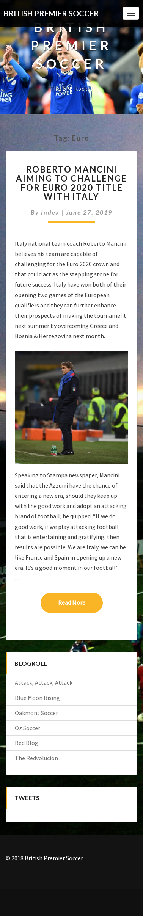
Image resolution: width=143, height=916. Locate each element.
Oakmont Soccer (36, 713)
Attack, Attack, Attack (43, 682)
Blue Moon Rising (37, 697)
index (50, 212)
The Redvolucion (36, 758)
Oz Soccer (27, 728)
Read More (80, 602)
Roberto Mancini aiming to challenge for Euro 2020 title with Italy (71, 183)
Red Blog (26, 743)
